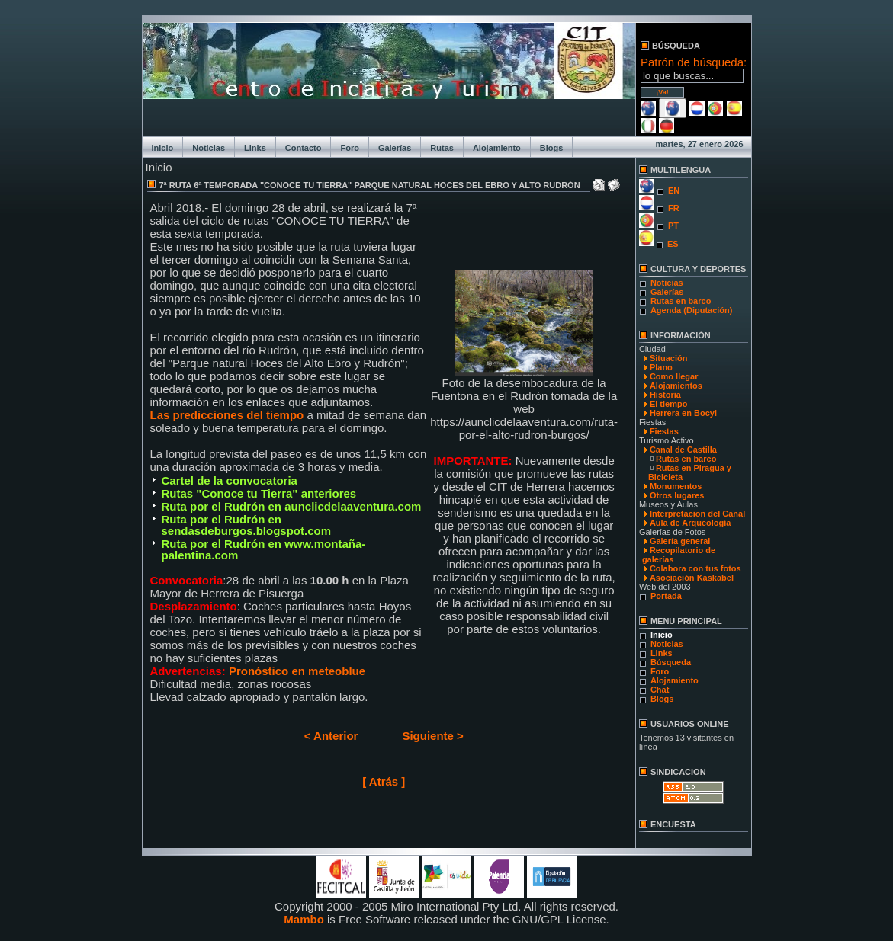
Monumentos (676, 486)
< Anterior (331, 735)
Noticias (208, 147)
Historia (665, 394)
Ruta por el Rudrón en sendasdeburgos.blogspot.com (247, 525)
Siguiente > (432, 735)
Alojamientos (676, 385)
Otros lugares (677, 495)
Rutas (442, 147)
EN (673, 190)
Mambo (304, 919)
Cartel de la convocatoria (229, 480)
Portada (666, 595)
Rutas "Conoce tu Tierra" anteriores (259, 493)
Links (255, 147)
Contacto (303, 147)
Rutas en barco (680, 301)
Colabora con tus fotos (695, 568)
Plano (661, 367)
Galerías (394, 147)
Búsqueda (670, 662)
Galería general (680, 541)
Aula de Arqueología (690, 522)
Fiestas (664, 431)
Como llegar (674, 376)
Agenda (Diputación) (691, 310)
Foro (349, 147)
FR (673, 208)
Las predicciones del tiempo (228, 414)
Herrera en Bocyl (683, 413)
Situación (669, 358)
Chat (659, 689)
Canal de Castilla (683, 449)
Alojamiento (497, 147)
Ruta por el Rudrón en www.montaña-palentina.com (264, 549)
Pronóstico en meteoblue (297, 670)
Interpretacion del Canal (697, 513)
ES (673, 243)
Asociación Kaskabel (692, 577)
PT (673, 225)
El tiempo (669, 403)
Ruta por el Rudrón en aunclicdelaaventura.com (292, 506)
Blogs (552, 147)
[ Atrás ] (383, 781)
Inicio (163, 147)
